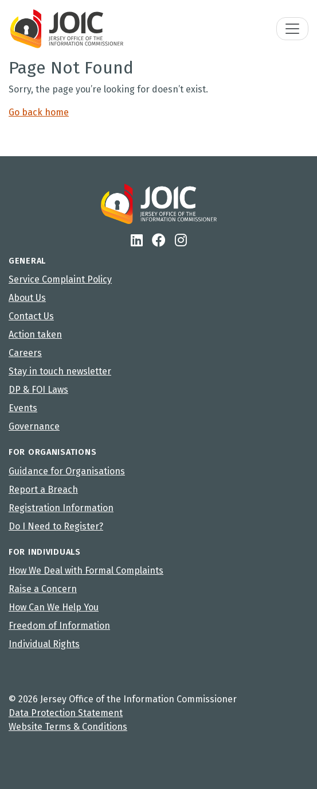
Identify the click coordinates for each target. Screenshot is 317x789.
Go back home (39, 112)
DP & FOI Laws (38, 389)
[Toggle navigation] (292, 28)
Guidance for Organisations (67, 471)
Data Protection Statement (66, 712)
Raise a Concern (43, 588)
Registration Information (61, 507)
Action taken (35, 334)
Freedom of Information (59, 625)
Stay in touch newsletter (60, 371)
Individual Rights (44, 644)
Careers (25, 352)
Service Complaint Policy (60, 279)
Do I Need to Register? (56, 526)
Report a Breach (43, 489)
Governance (34, 426)
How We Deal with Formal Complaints (86, 570)
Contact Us (31, 316)
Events (23, 408)
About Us (27, 297)
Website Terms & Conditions (68, 726)
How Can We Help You (54, 607)
